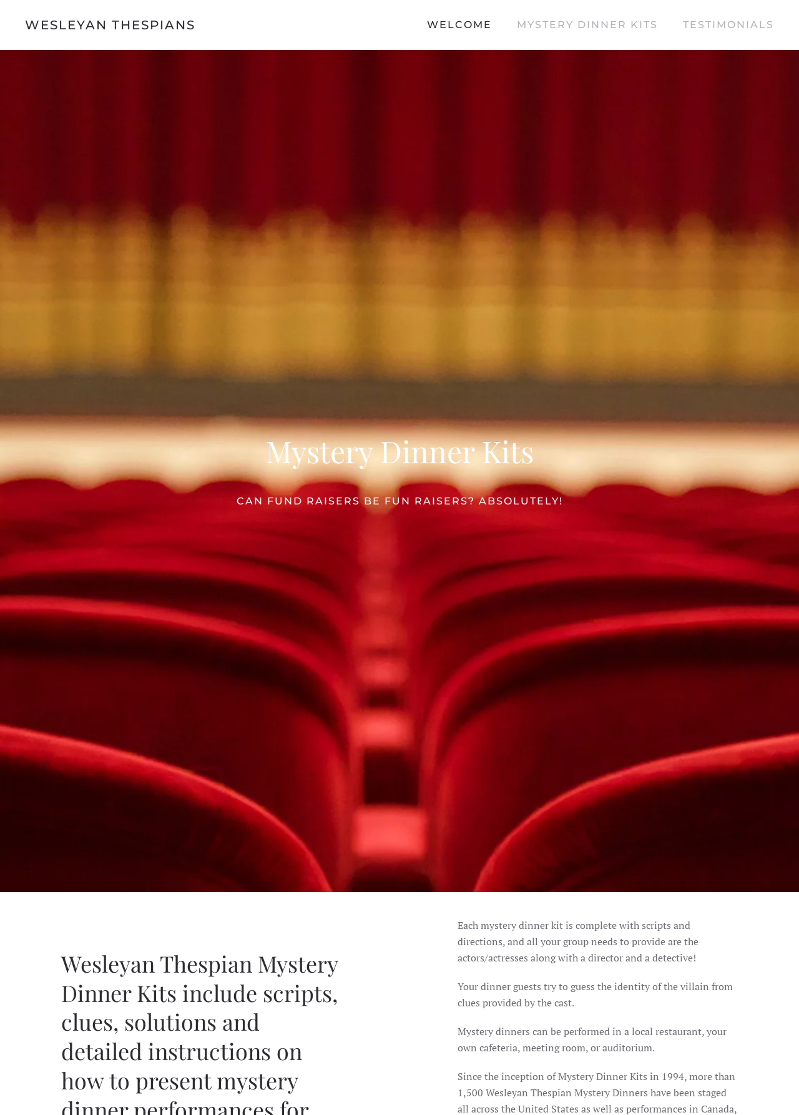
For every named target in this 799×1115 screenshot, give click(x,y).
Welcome (459, 25)
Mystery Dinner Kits (587, 25)
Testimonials (728, 25)
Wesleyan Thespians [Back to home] (110, 24)
